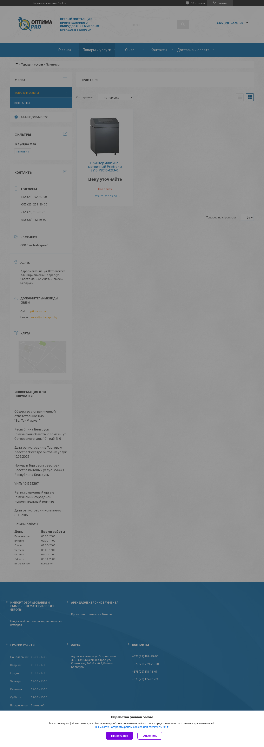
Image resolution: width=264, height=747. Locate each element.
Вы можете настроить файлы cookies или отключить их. (130, 726)
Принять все (119, 735)
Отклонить (150, 735)
